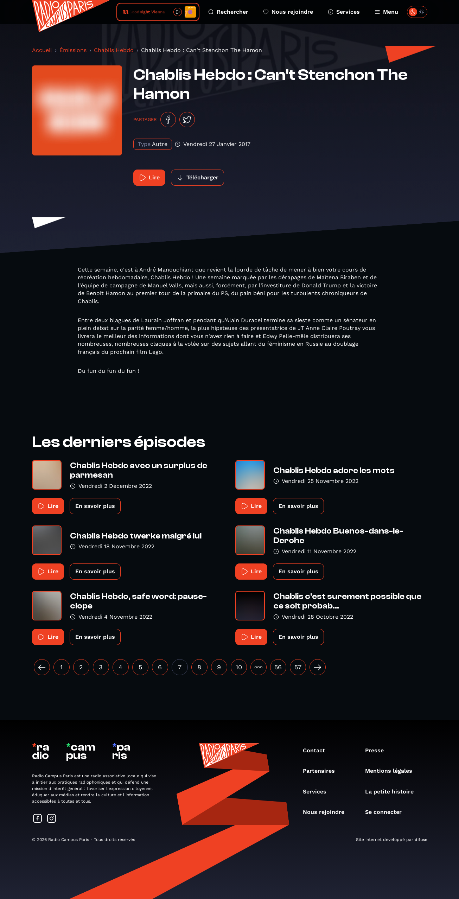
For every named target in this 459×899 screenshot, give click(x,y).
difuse (421, 839)
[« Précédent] (42, 667)
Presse (378, 750)
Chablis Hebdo (114, 50)
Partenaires (322, 770)
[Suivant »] (317, 667)
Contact (317, 750)
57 (297, 667)
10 (239, 667)
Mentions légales (392, 770)
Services (344, 11)
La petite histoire (393, 791)
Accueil (42, 50)
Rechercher (228, 11)
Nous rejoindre (288, 11)
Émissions (73, 50)
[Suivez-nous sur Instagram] (51, 819)
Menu (386, 11)
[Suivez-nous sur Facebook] (37, 819)
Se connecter (387, 812)
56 (278, 667)
